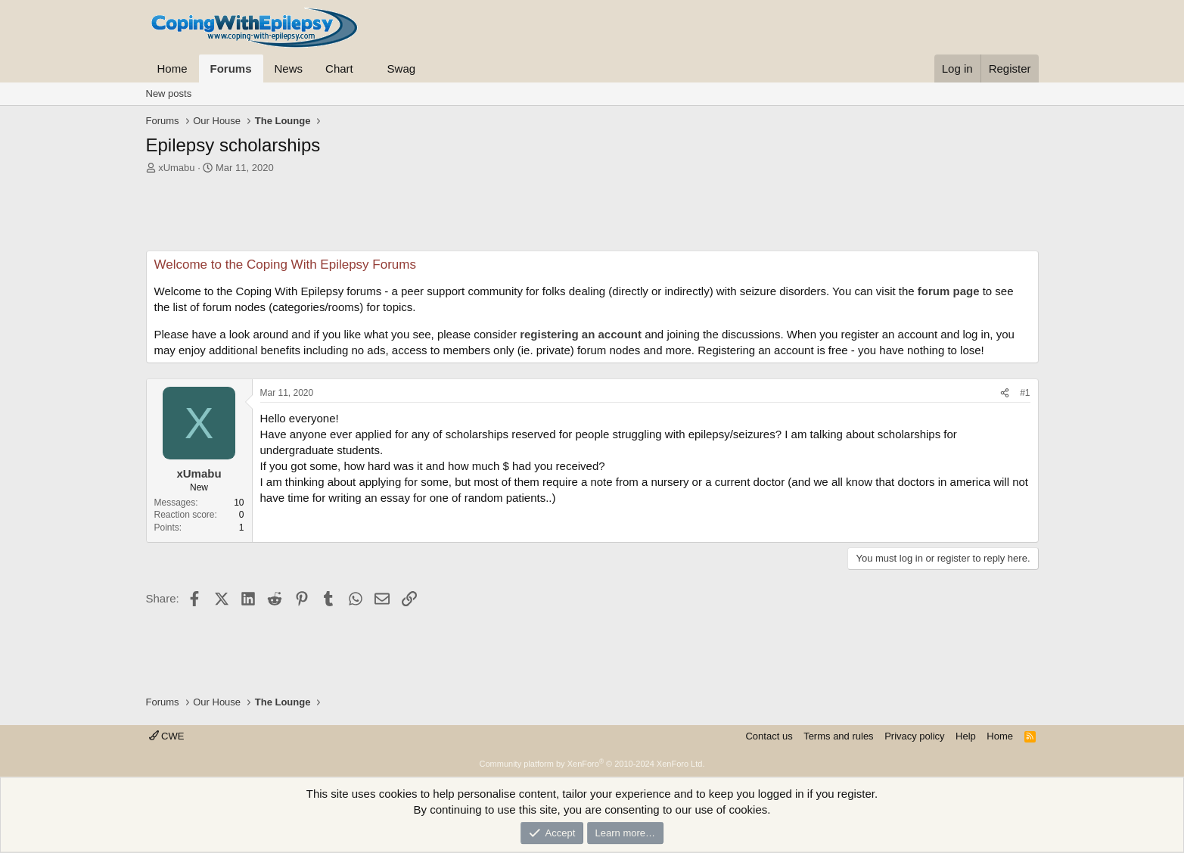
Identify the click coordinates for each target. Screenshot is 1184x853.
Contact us (768, 736)
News (289, 68)
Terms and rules (838, 736)
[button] (365, 68)
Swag (401, 68)
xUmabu (176, 167)
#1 (1025, 393)
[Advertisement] (592, 216)
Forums (231, 68)
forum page (949, 291)
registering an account (581, 334)
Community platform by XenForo (592, 763)
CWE (167, 736)
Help (966, 736)
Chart (339, 68)
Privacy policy (914, 736)
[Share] (1005, 393)
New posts (169, 93)
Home (172, 68)
